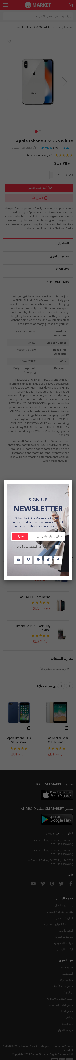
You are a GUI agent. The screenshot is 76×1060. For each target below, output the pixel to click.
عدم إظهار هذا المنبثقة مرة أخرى (35, 546)
